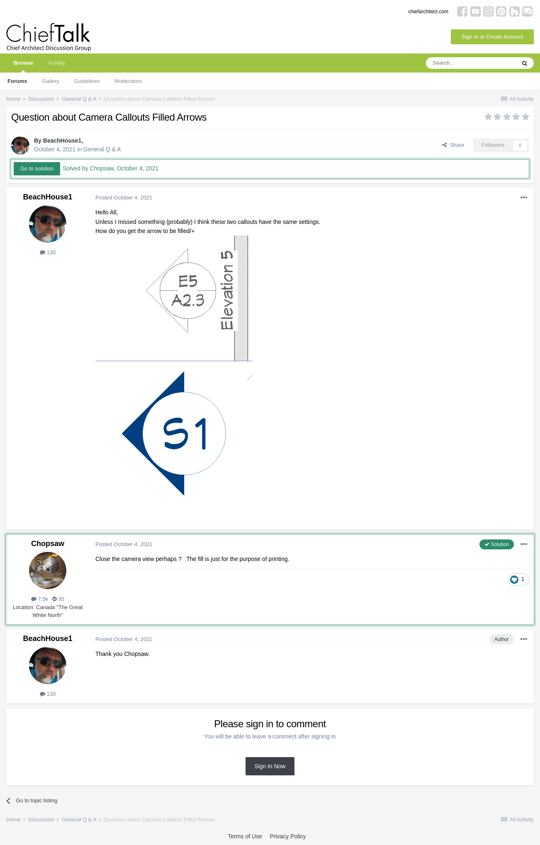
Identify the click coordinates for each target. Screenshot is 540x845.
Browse (23, 66)
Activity (56, 63)
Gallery (50, 81)
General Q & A (102, 149)
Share (453, 145)
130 (48, 252)
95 (58, 599)
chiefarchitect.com (428, 12)
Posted (123, 197)
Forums (17, 81)
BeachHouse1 (62, 140)
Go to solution (37, 168)
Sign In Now (269, 766)
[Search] (471, 63)
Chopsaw (47, 543)
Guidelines (87, 81)
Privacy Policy (288, 836)
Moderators (128, 81)
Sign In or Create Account (492, 37)
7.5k (39, 599)
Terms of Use (245, 836)
